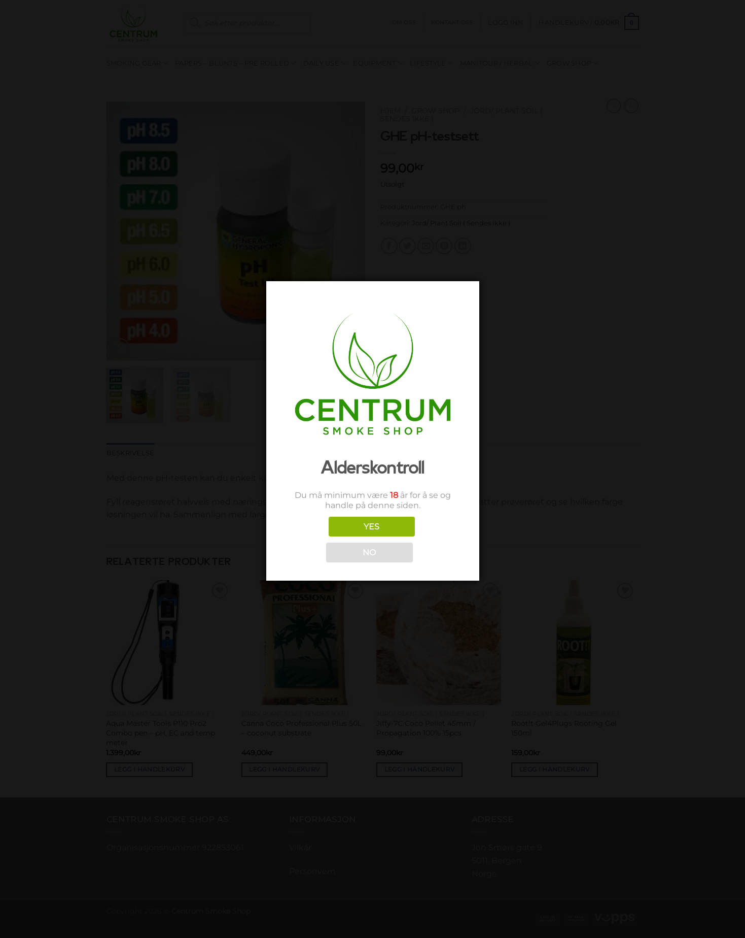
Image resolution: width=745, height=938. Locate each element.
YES (372, 526)
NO (369, 552)
